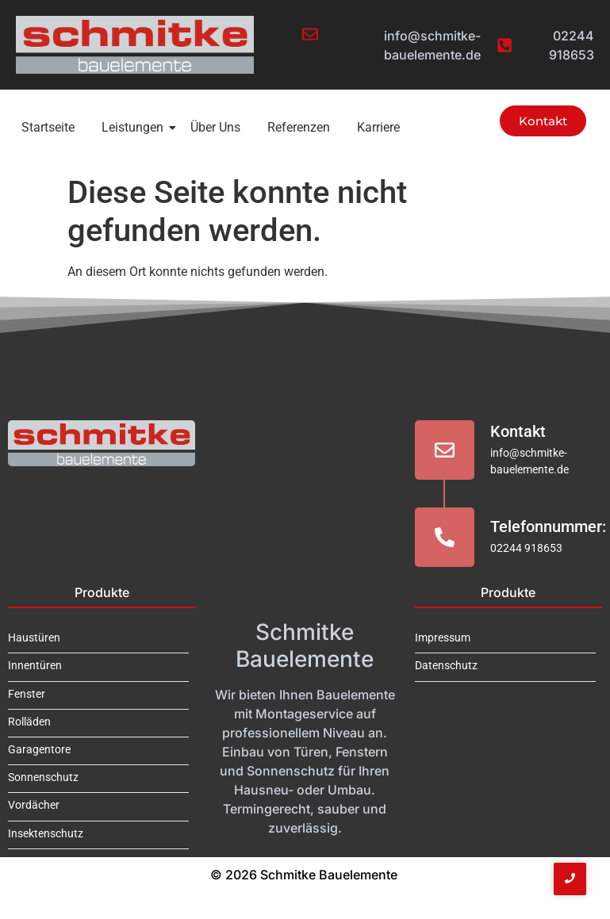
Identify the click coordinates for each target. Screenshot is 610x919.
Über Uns (215, 127)
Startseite (48, 127)
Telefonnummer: (548, 526)
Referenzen (298, 127)
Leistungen (135, 127)
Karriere (378, 127)
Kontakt (518, 431)
